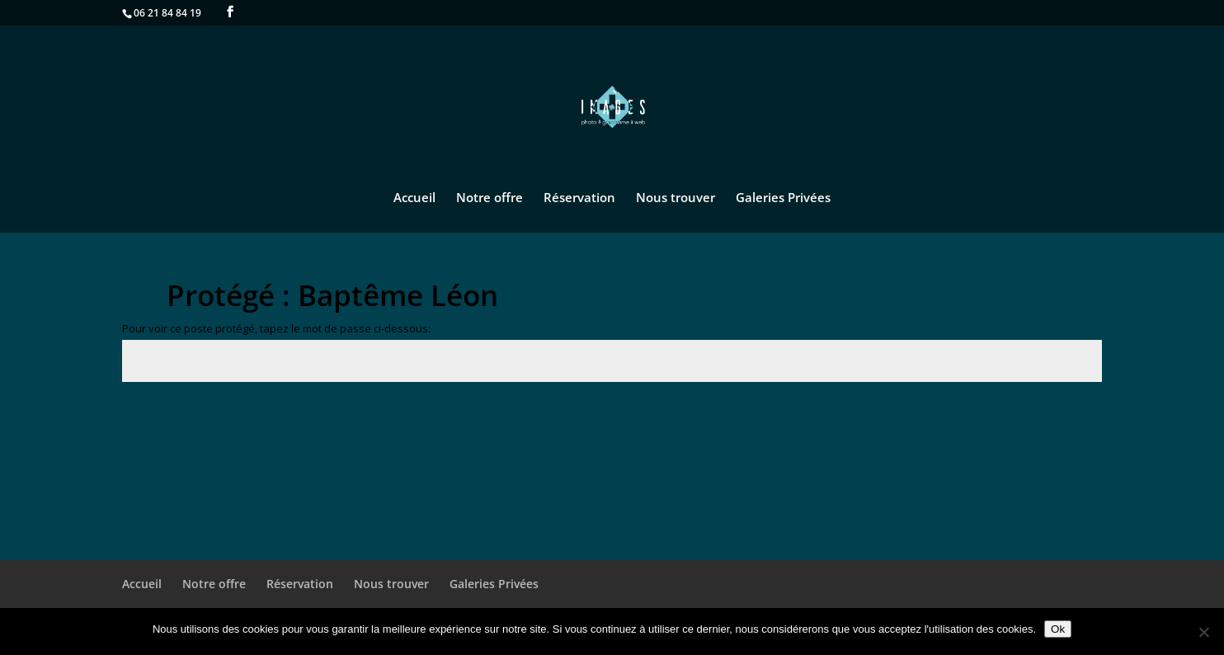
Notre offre (489, 198)
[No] (1203, 632)
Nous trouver (675, 198)
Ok (1058, 629)
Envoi (1063, 419)
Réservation (579, 198)
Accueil (414, 198)
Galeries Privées (783, 198)
